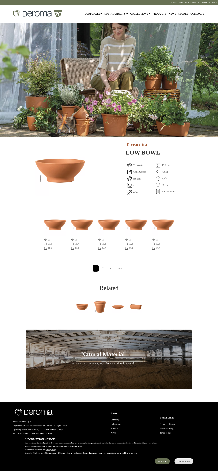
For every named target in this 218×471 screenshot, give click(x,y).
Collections (116, 424)
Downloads (176, 2)
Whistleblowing (166, 428)
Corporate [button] (92, 13)
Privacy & (164, 424)
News (172, 13)
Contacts (197, 13)
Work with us (192, 2)
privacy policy (51, 450)
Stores (183, 13)
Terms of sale (165, 433)
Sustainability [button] (115, 13)
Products (159, 13)
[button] (49, 171)
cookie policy (77, 446)
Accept (162, 461)
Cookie (172, 424)
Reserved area (209, 2)
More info (133, 453)
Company (115, 420)
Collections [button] (139, 13)
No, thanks (184, 461)
